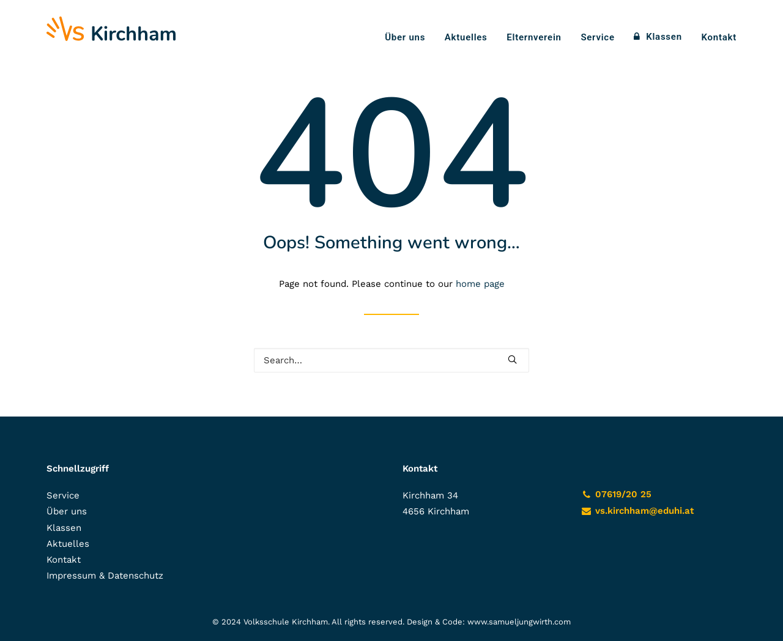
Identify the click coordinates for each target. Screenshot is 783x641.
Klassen (664, 36)
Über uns (405, 37)
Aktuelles (466, 37)
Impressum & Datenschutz (104, 575)
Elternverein (534, 37)
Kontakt (719, 37)
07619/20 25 (623, 494)
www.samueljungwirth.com (519, 621)
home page (480, 283)
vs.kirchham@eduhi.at (644, 510)
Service (597, 37)
